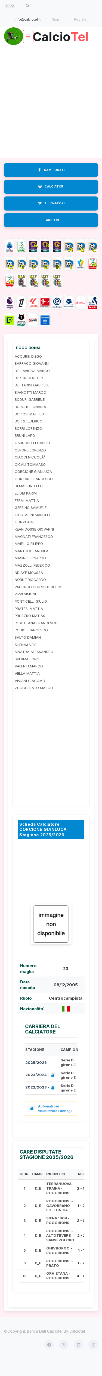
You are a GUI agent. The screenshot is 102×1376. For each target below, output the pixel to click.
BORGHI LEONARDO (31, 422)
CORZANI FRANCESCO (34, 494)
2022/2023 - (41, 1103)
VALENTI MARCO (29, 682)
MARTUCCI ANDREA (31, 566)
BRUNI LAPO (25, 451)
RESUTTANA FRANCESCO (36, 639)
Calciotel (77, 1347)
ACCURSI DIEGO (28, 372)
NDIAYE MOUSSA (29, 588)
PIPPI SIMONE (26, 610)
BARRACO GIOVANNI (32, 379)
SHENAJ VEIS (25, 660)
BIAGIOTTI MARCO (30, 408)
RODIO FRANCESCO (31, 646)
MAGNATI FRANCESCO (34, 552)
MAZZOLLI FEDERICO (32, 581)
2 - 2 (81, 1251)
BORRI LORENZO (28, 444)
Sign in (57, 19)
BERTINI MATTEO (29, 393)
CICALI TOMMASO (30, 480)
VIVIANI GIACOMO (30, 696)
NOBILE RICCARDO (30, 595)
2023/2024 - (41, 1091)
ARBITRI (52, 236)
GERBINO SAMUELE (31, 523)
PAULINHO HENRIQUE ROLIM (38, 602)
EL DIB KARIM (26, 509)
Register (81, 19)
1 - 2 (81, 1221)
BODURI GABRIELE (30, 415)
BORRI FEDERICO (28, 437)
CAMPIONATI (51, 185)
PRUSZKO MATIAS (30, 631)
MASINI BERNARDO (30, 573)
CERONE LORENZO (30, 465)
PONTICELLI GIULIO (31, 617)
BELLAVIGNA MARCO (32, 386)
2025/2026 (36, 1078)
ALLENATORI (51, 219)
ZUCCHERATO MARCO (34, 703)
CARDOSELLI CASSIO (32, 458)
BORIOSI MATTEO (29, 429)
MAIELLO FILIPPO (29, 559)
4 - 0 (81, 1291)
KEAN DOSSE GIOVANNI (34, 545)
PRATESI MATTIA (29, 624)
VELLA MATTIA (27, 689)
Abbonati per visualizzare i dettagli (50, 1124)
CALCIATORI (51, 202)
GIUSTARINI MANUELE (33, 530)
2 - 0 (81, 1204)
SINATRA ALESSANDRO (34, 667)
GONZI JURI (24, 537)
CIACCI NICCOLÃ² (30, 473)
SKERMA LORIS (27, 675)
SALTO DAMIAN (28, 653)
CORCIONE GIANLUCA (33, 487)
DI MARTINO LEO (29, 501)
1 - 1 (81, 1266)
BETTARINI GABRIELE (32, 401)
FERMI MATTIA (27, 516)
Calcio (51, 52)
